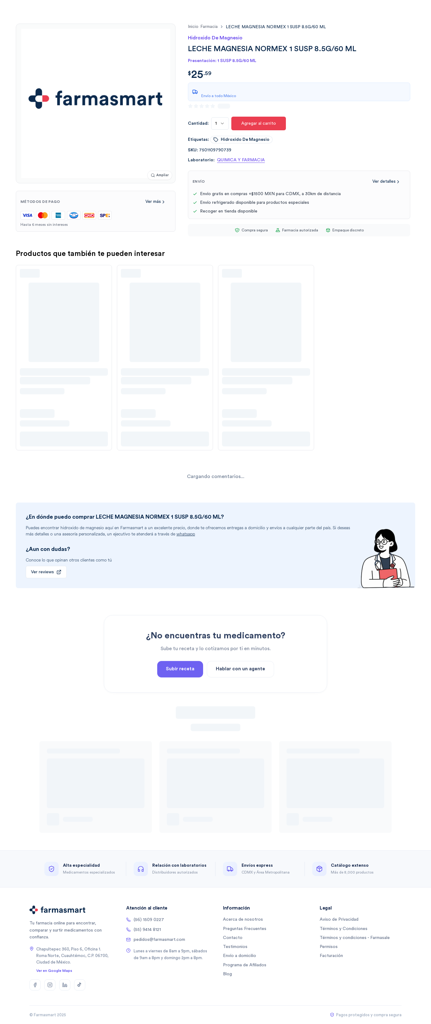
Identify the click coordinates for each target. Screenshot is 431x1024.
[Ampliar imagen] (159, 175)
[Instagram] (50, 984)
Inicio (193, 27)
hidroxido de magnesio (241, 139)
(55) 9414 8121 (143, 930)
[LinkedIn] (64, 984)
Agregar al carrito (258, 123)
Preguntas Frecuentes (244, 929)
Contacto (232, 938)
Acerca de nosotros (243, 919)
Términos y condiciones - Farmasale (355, 938)
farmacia (209, 27)
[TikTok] (79, 984)
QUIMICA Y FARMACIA (241, 160)
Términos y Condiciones (343, 929)
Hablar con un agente (240, 694)
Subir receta (180, 694)
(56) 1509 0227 (145, 920)
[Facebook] (35, 984)
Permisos (329, 947)
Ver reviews (46, 572)
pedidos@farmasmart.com (155, 939)
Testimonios (235, 947)
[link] (276, 27)
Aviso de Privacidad (339, 919)
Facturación (331, 956)
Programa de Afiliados (244, 965)
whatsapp (185, 534)
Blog (227, 974)
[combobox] (220, 123)
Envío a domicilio (239, 956)
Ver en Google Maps (54, 971)
